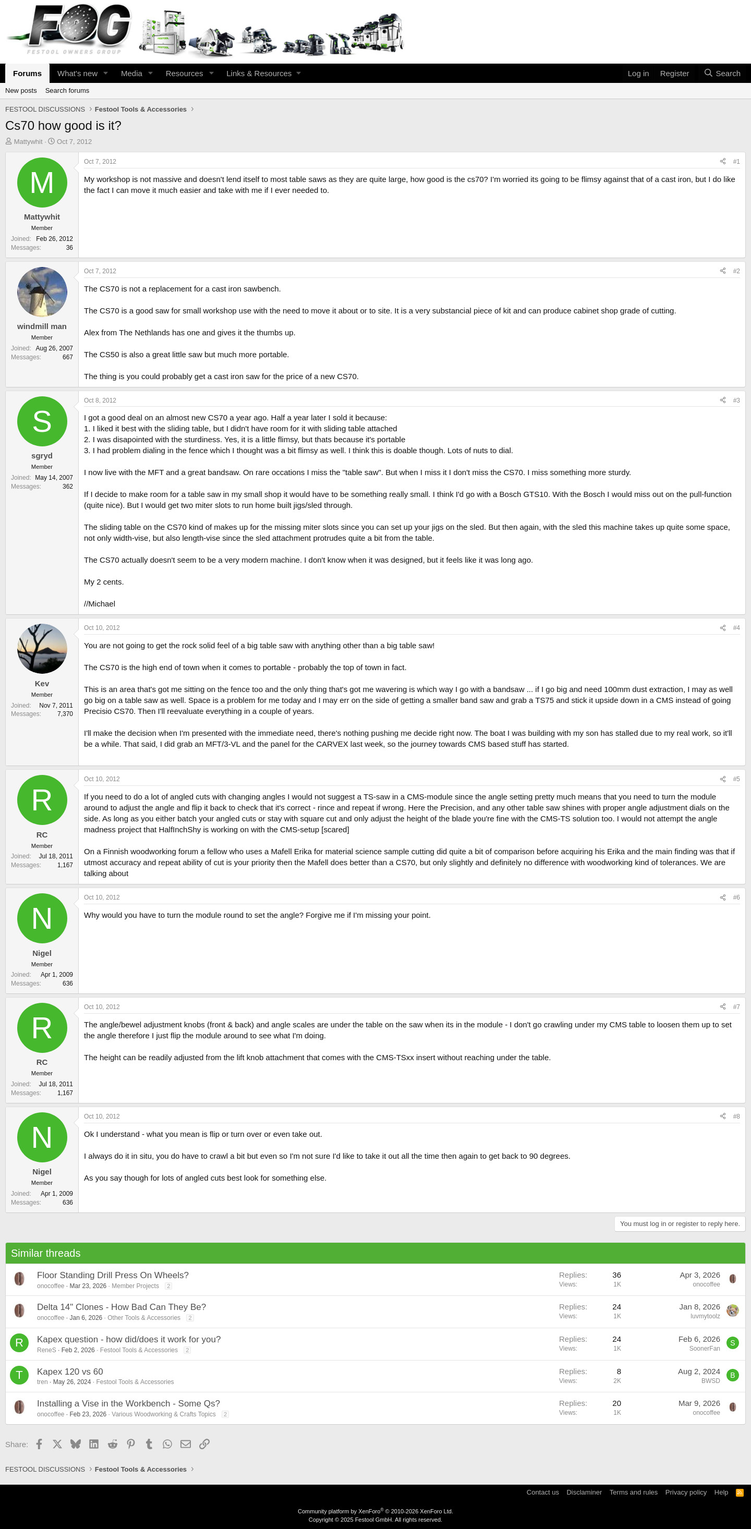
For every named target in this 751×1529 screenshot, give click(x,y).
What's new (77, 73)
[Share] (723, 162)
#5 (736, 779)
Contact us (543, 1492)
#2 (736, 271)
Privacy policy (686, 1492)
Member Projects (135, 1286)
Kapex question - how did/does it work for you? (129, 1339)
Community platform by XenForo (375, 1511)
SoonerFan (704, 1348)
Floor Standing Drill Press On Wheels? (113, 1275)
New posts (21, 90)
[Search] (722, 73)
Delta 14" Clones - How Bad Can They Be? (121, 1307)
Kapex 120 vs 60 (70, 1372)
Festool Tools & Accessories (139, 1350)
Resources (184, 73)
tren (42, 1382)
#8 (736, 1116)
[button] (106, 73)
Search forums (67, 90)
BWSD (710, 1381)
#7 (736, 1007)
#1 (736, 161)
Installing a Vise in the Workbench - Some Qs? (128, 1404)
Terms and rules (634, 1492)
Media (131, 73)
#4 (736, 628)
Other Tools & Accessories (143, 1317)
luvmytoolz (705, 1316)
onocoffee (51, 1286)
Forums (27, 73)
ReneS (46, 1350)
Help (721, 1492)
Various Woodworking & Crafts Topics (163, 1414)
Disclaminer (584, 1492)
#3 (736, 400)
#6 (736, 897)
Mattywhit (28, 141)
